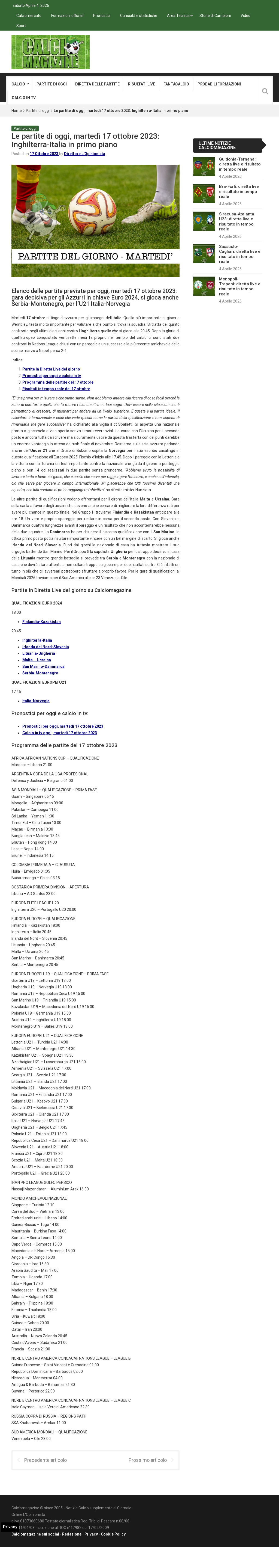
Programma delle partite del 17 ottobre (57, 382)
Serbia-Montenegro (40, 673)
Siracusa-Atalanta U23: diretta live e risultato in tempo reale (236, 222)
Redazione (71, 1534)
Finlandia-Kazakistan (41, 622)
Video (245, 15)
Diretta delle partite (97, 84)
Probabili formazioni (219, 84)
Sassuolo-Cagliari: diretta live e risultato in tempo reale (239, 254)
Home (16, 110)
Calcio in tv (24, 98)
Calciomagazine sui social (35, 1534)
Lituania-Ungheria (38, 653)
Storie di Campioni (215, 15)
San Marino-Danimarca (43, 666)
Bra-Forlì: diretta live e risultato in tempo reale (239, 191)
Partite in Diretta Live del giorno (51, 369)
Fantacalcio (176, 84)
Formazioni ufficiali (67, 15)
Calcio (18, 84)
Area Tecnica (178, 15)
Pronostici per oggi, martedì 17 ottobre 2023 (62, 726)
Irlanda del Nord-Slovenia (45, 647)
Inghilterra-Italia (37, 640)
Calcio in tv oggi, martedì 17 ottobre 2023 (59, 733)
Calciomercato (28, 15)
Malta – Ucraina (36, 660)
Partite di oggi (52, 84)
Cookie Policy (113, 1534)
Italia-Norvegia (36, 701)
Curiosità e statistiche (138, 15)
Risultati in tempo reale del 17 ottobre (56, 389)
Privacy (91, 1534)
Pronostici (101, 15)
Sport (21, 25)
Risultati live (141, 84)
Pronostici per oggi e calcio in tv (51, 376)
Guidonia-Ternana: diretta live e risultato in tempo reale (239, 164)
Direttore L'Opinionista (84, 154)
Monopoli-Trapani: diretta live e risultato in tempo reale (239, 287)
